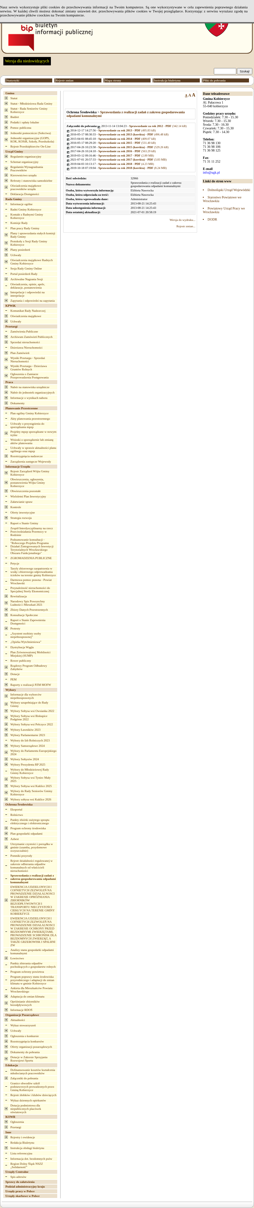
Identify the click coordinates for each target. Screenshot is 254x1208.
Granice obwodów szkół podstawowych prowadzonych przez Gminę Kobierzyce (32, 1087)
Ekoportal (16, 809)
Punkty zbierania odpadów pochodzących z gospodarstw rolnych (33, 965)
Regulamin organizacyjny (25, 156)
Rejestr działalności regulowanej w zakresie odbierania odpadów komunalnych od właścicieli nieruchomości (31, 865)
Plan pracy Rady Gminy (24, 228)
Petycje (14, 563)
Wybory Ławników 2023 (25, 729)
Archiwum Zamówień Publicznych (31, 337)
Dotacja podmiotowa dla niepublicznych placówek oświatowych (25, 1109)
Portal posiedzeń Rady (23, 274)
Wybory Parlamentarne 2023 (27, 735)
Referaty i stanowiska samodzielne (31, 180)
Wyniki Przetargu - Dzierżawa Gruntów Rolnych (28, 367)
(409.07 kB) (127, 138)
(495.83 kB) (127, 130)
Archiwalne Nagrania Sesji (26, 279)
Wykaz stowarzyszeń (23, 1025)
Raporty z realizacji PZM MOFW (30, 684)
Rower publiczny (20, 660)
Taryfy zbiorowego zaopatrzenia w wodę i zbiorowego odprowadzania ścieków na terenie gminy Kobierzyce (33, 572)
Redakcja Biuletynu (22, 1142)
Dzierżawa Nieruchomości (26, 347)
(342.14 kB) (158, 126)
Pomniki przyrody (21, 855)
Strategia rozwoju (21, 518)
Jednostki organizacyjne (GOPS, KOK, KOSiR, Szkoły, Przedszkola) (32, 139)
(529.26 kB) (133, 147)
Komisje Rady (19, 223)
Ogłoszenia (17, 1122)
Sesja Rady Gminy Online (26, 268)
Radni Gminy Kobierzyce (25, 209)
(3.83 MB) (132, 159)
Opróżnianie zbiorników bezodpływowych (25, 1003)
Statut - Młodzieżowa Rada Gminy (31, 103)
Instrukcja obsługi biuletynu (27, 1148)
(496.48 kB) (133, 134)
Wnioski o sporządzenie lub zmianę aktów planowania (31, 441)
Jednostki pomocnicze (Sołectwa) (30, 133)
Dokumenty (17, 403)
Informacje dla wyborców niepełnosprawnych (25, 696)
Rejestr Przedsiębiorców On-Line (30, 146)
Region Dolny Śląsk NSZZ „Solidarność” (26, 1165)
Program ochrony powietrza (27, 971)
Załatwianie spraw (21, 501)
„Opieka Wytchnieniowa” (25, 642)
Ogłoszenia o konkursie (24, 1036)
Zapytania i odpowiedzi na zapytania (32, 300)
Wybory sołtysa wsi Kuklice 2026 (30, 799)
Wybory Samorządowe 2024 (27, 745)
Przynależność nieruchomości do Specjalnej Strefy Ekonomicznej (30, 589)
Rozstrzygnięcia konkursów (27, 1041)
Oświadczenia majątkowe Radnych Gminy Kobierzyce (31, 261)
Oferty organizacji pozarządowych (31, 1046)
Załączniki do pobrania (24, 1078)
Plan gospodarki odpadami (26, 833)
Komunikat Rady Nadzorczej (28, 310)
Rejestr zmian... (185, 226)
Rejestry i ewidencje (22, 1137)
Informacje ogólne (21, 204)
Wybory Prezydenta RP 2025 (27, 764)
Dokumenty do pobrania (24, 1052)
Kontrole (15, 507)
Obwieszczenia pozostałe (25, 491)
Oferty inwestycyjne (22, 512)
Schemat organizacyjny (24, 162)
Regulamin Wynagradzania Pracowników (26, 168)
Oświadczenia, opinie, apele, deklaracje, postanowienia (27, 286)
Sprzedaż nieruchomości (25, 342)
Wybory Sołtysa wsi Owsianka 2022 (32, 711)
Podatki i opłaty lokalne (24, 122)
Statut (13, 98)
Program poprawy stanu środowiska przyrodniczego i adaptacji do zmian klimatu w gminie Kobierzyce (32, 980)
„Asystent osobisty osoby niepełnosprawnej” (25, 635)
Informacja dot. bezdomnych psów (31, 1158)
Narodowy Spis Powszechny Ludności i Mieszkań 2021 (27, 603)
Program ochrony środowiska (28, 828)
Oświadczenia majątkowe (25, 316)
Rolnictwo (16, 815)
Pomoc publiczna (20, 127)
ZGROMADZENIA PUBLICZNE (31, 558)
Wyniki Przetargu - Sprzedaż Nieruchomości (27, 359)
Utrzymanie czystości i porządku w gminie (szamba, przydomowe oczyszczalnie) (31, 847)
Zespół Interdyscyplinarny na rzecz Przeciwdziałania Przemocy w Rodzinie (31, 532)
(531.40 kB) (127, 142)
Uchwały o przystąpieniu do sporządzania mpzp (27, 425)
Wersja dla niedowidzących (27, 61)
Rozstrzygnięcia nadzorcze (26, 456)
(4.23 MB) (126, 164)
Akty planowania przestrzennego (30, 418)
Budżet (14, 117)
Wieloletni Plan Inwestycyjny (28, 496)
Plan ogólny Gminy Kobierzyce (29, 413)
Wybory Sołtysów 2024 (24, 759)
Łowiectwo (17, 958)
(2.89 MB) (126, 155)
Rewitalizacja (18, 596)
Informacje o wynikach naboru (29, 398)
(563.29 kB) (127, 151)
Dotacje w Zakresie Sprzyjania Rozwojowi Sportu (29, 1058)
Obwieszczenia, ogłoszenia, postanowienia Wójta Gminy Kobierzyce (27, 483)
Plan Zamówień (19, 353)
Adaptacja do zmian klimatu (27, 996)
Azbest (14, 839)
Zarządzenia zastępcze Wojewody (30, 461)
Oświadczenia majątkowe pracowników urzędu (25, 187)
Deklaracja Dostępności (24, 194)
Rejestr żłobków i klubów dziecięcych (33, 1095)
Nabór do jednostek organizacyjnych (32, 392)
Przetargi (15, 1127)
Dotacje (15, 674)
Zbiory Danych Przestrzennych (29, 609)
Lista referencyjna (21, 1153)
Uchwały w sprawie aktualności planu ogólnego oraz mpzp (33, 449)
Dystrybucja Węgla (22, 647)
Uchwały (15, 255)
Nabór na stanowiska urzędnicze (30, 387)
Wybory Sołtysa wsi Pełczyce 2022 (31, 724)
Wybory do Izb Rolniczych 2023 (30, 740)
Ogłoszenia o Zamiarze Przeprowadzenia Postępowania (29, 375)
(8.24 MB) (132, 168)
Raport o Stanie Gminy (24, 523)
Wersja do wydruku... (182, 220)
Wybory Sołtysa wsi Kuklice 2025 (31, 786)
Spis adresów (18, 1177)
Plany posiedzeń (20, 249)
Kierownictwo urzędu (23, 175)
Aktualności (17, 1020)
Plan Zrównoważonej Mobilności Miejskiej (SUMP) (30, 654)
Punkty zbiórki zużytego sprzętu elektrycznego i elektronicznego (29, 821)
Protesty (15, 628)
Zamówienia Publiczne (24, 331)
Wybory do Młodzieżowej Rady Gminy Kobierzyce (29, 771)
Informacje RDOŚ (21, 1010)
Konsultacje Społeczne (24, 615)
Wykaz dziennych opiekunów (28, 1100)
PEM (13, 679)
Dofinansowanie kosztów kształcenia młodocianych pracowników (32, 1071)
